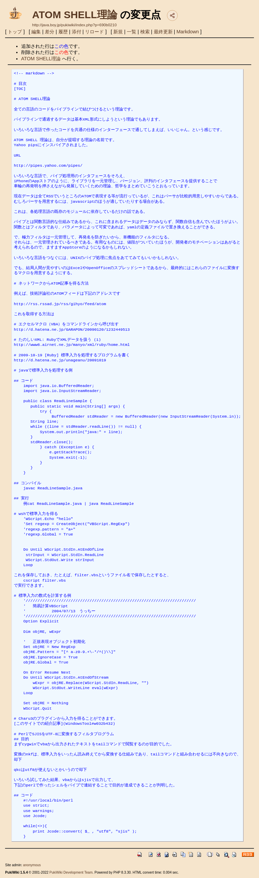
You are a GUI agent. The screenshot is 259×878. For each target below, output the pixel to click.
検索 (145, 31)
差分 (49, 31)
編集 (36, 31)
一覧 (131, 31)
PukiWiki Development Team (71, 872)
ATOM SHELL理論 (74, 14)
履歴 (63, 31)
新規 (118, 31)
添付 (76, 31)
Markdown (187, 31)
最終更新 (163, 31)
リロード (94, 31)
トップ (15, 31)
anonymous (32, 865)
